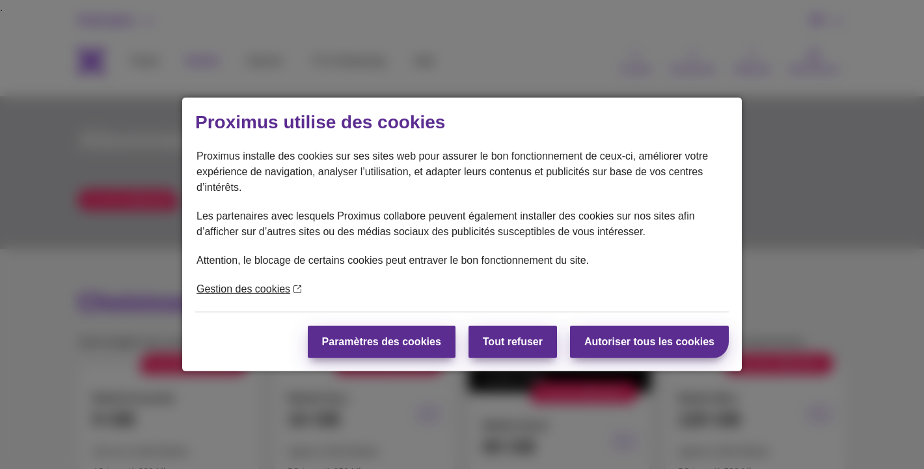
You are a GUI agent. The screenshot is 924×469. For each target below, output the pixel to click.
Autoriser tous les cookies (649, 341)
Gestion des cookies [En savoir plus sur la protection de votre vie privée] (249, 288)
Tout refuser (513, 341)
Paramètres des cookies (381, 341)
